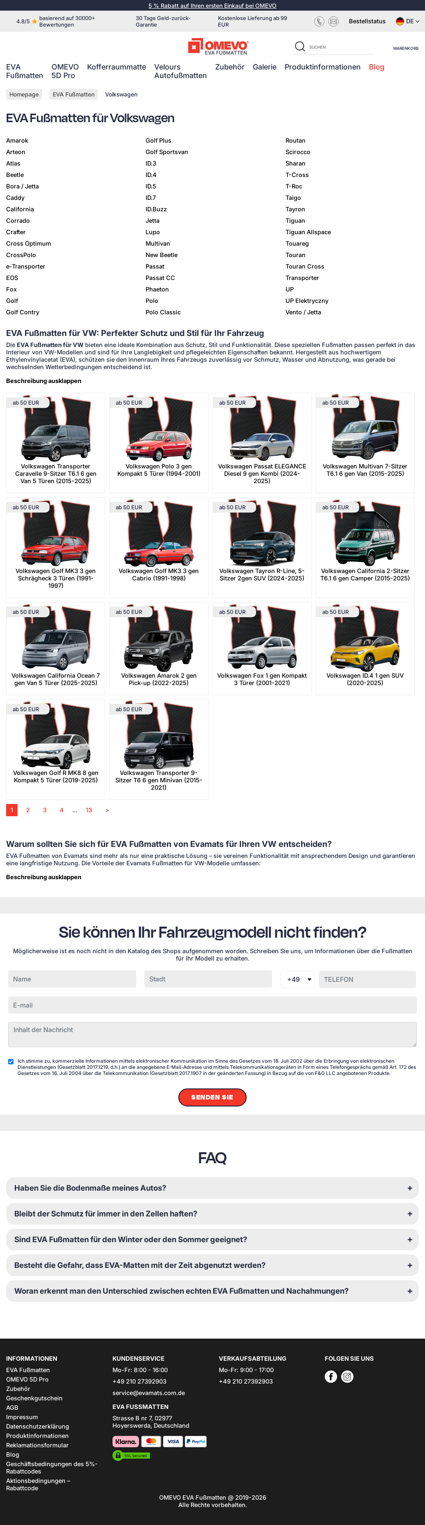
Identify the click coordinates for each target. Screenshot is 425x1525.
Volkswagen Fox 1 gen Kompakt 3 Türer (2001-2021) (262, 679)
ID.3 (151, 163)
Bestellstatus (367, 21)
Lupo (153, 232)
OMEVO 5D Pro (65, 71)
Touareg (297, 243)
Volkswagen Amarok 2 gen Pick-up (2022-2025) (159, 679)
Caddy (15, 198)
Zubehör (230, 67)
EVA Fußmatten (24, 71)
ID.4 (151, 175)
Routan (296, 140)
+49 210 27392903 (139, 1381)
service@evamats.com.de (148, 1393)
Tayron (295, 209)
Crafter (16, 232)
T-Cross (297, 175)
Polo (152, 301)
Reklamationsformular (37, 1445)
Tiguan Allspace (308, 232)
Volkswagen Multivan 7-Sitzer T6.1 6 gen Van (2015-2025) (365, 470)
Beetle (15, 175)
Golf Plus (158, 140)
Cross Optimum (28, 243)
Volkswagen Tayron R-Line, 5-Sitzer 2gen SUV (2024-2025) (262, 574)
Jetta (153, 220)
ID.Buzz (156, 209)
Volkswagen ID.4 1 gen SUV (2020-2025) (365, 679)
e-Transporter (25, 266)
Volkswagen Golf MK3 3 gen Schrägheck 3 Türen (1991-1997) (56, 578)
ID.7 (151, 198)
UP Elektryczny (307, 301)
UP (290, 289)
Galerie (265, 67)
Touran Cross (305, 266)
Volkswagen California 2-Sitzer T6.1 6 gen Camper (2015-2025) (365, 574)
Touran (296, 255)
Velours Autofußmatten (180, 71)
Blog (377, 67)
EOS (12, 278)
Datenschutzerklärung (37, 1426)
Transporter (302, 278)
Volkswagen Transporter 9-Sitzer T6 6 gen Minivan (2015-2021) (158, 780)
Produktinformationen (323, 67)
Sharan (296, 163)
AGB (12, 1407)
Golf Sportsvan (167, 152)
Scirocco (298, 152)
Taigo (293, 198)
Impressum (22, 1417)
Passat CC (160, 278)
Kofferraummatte (116, 67)
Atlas (13, 163)
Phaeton (157, 289)
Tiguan (295, 220)
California (20, 209)
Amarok (17, 140)
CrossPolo (21, 255)
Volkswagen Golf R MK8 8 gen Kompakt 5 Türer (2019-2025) (56, 776)
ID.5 (151, 186)
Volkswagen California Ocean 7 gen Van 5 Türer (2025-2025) (55, 679)
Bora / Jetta (22, 186)
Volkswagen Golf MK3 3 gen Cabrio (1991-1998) (159, 574)
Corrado (18, 220)
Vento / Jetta (303, 312)
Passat (155, 266)
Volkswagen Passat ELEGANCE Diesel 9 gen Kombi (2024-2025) (262, 474)
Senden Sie (212, 1097)
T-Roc (294, 186)
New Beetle (162, 255)
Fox (11, 289)
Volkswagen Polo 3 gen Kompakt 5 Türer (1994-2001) (158, 470)
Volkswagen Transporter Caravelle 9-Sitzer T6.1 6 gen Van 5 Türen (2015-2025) (56, 474)
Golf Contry (22, 312)
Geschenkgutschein (34, 1398)
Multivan (158, 243)
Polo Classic (163, 312)
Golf (12, 301)
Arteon (15, 152)
